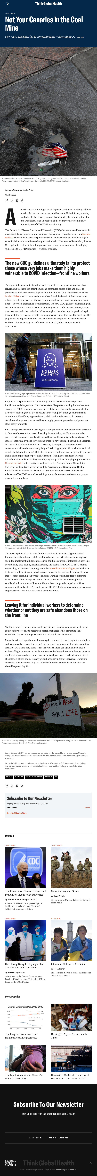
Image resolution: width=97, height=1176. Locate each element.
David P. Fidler (59, 896)
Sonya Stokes (13, 190)
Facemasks (19, 777)
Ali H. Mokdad (13, 900)
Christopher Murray (28, 900)
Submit (87, 807)
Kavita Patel (28, 190)
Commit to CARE (14, 463)
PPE (56, 777)
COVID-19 (9, 777)
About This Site (35, 1138)
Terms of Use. (72, 1170)
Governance (10, 13)
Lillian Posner (59, 969)
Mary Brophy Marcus (16, 972)
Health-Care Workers (34, 777)
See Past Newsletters (17, 813)
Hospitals (48, 777)
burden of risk (12, 296)
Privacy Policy (60, 1170)
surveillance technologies (62, 568)
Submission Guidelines (58, 1138)
